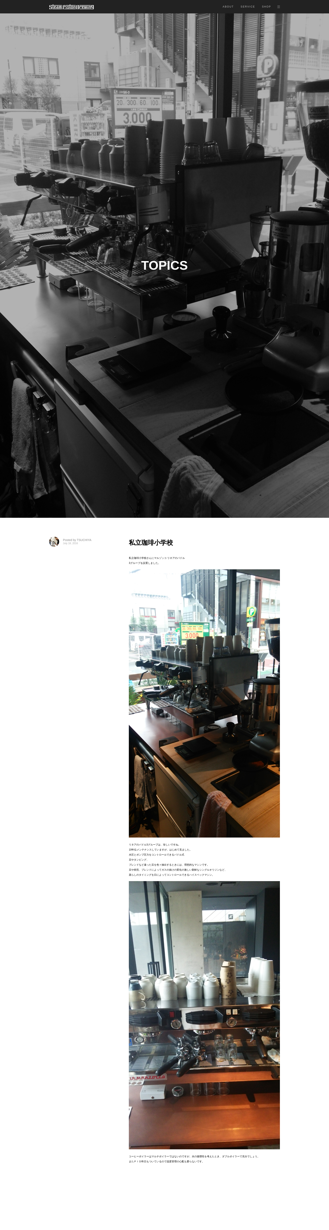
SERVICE (248, 6)
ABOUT (228, 6)
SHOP (266, 6)
